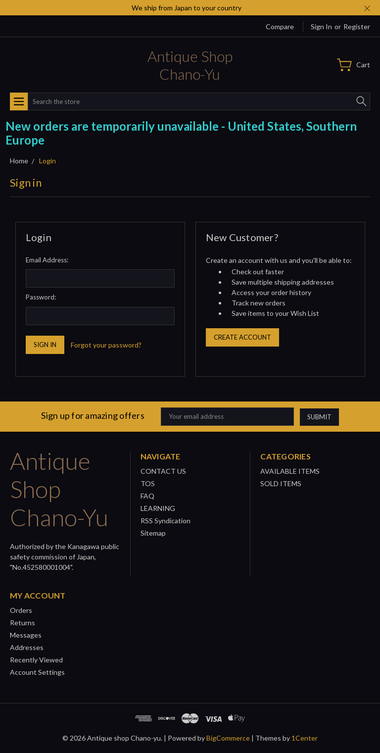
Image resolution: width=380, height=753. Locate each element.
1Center (304, 738)
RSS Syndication (165, 520)
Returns (22, 622)
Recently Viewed (36, 659)
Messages (26, 635)
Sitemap (153, 533)
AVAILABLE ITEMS (290, 471)
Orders (21, 610)
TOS (148, 483)
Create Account (242, 337)
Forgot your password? (106, 345)
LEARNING (158, 508)
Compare (280, 26)
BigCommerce (228, 738)
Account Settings (37, 672)
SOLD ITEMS (280, 483)
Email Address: (47, 260)
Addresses (27, 647)
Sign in (321, 26)
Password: (41, 297)
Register (356, 26)
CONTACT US (163, 471)
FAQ (147, 496)
